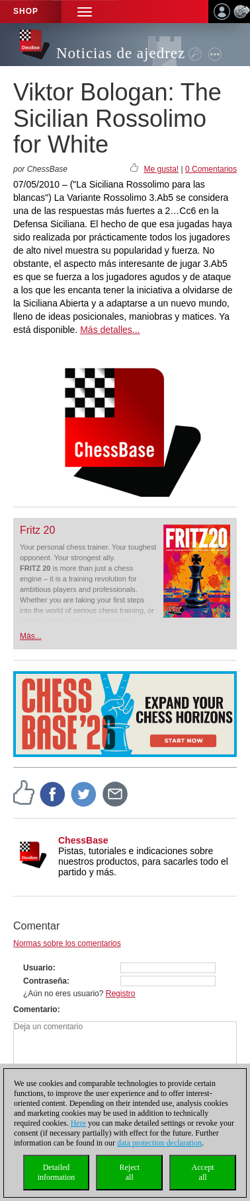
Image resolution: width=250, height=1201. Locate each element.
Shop (25, 11)
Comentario (35, 1009)
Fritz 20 (37, 530)
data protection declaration (159, 1142)
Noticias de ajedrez (120, 53)
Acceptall (203, 1172)
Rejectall (129, 1172)
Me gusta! (161, 169)
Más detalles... (110, 329)
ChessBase (83, 840)
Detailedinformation (56, 1172)
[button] (85, 11)
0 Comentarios (211, 169)
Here (78, 1123)
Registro (121, 993)
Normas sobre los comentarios (67, 943)
